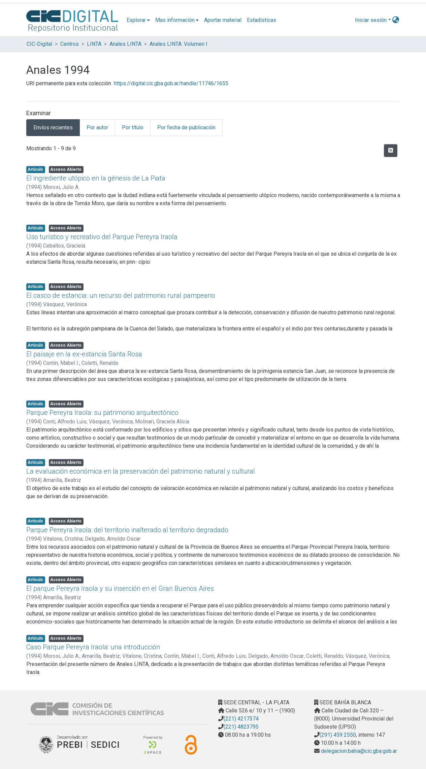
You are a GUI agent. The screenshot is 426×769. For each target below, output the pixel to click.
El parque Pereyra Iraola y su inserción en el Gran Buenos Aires (120, 588)
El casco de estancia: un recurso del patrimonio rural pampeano (120, 295)
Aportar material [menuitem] (222, 20)
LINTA (94, 44)
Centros (69, 44)
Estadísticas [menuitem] (261, 20)
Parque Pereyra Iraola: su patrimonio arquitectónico (102, 413)
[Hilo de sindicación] (390, 150)
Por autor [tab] (97, 127)
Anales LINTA (125, 44)
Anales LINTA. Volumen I (178, 44)
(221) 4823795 (241, 727)
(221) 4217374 (241, 718)
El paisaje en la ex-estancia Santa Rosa (84, 354)
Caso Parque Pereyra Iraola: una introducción (93, 647)
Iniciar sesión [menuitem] (371, 20)
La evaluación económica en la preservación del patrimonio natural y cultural (140, 471)
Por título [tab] (132, 127)
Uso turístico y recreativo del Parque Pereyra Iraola (101, 237)
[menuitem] (138, 20)
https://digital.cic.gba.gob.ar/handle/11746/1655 (171, 83)
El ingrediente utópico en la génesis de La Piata (95, 178)
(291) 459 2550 (338, 735)
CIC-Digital (39, 44)
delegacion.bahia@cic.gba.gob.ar (358, 751)
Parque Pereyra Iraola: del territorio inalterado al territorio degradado (127, 530)
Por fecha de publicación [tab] (186, 127)
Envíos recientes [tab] (53, 127)
